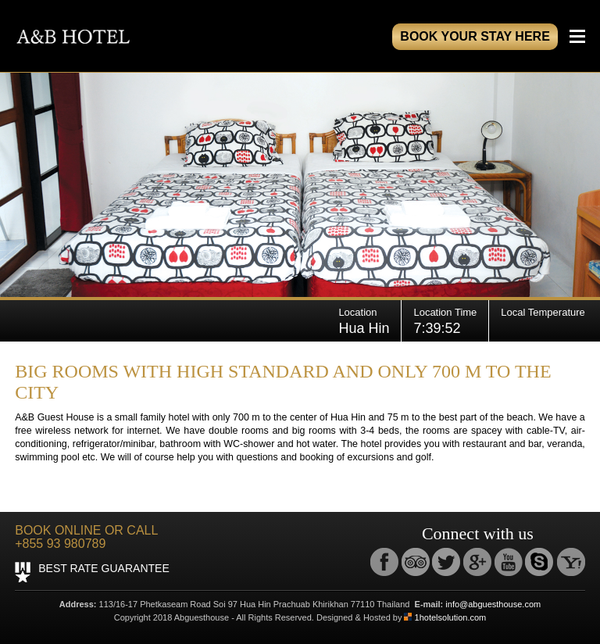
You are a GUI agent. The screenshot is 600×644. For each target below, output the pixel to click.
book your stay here (474, 36)
